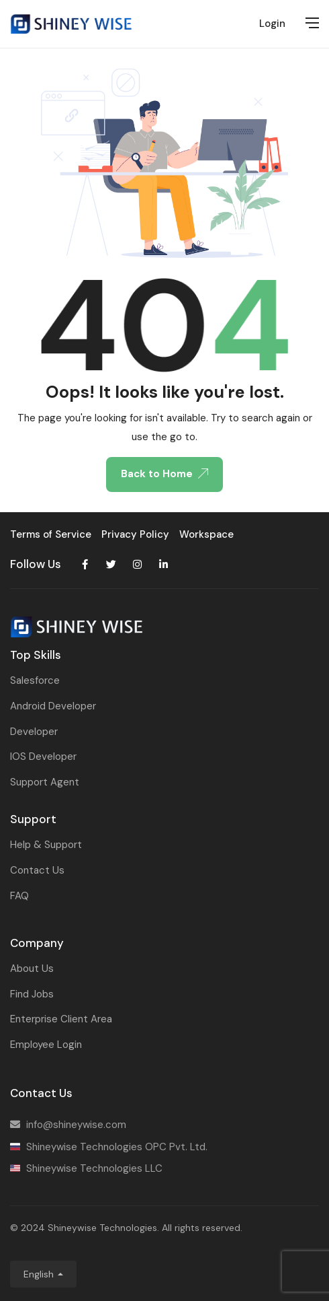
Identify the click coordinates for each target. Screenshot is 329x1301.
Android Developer (53, 706)
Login (272, 23)
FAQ (19, 896)
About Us (32, 968)
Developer (34, 731)
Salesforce (35, 680)
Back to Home (164, 474)
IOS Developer (43, 756)
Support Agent (44, 782)
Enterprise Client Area (61, 1019)
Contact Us (37, 870)
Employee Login (46, 1044)
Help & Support (46, 844)
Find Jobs (32, 994)
